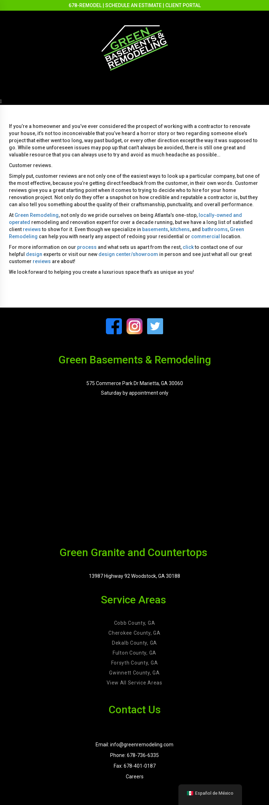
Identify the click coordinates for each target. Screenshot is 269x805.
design (34, 254)
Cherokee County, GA (134, 633)
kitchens (180, 229)
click (188, 247)
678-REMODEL (85, 5)
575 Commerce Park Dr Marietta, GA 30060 (134, 383)
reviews (32, 229)
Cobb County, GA (134, 623)
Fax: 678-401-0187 (135, 766)
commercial (205, 236)
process (87, 247)
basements (155, 229)
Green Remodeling (37, 215)
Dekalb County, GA (134, 643)
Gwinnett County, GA (134, 673)
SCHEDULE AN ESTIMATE (133, 5)
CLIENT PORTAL (183, 5)
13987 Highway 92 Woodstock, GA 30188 (134, 576)
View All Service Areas (134, 683)
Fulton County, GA (134, 653)
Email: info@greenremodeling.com (134, 744)
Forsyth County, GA (134, 663)
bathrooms (215, 229)
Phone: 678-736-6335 (134, 755)
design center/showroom (128, 254)
